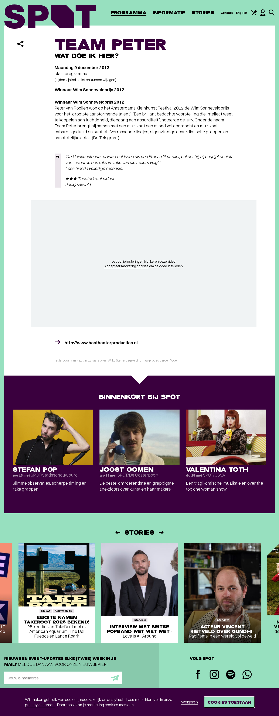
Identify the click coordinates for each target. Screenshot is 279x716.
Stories (203, 13)
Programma (128, 13)
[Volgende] (161, 532)
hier (78, 168)
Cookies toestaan (229, 702)
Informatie (169, 13)
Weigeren (189, 702)
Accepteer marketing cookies (126, 266)
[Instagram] (214, 675)
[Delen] (20, 43)
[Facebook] (198, 675)
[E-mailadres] (63, 678)
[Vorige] (117, 532)
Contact (227, 13)
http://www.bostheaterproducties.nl (101, 342)
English (241, 13)
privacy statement (40, 704)
